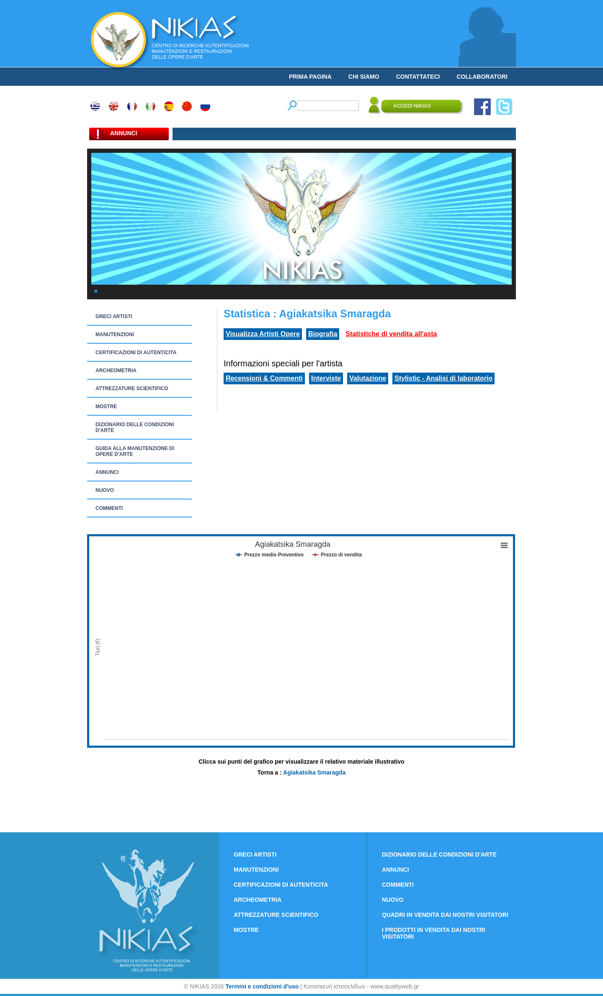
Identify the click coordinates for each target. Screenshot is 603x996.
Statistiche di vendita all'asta (391, 333)
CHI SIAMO (363, 76)
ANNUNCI (107, 472)
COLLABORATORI (482, 76)
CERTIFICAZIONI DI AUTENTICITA (135, 352)
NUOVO (104, 490)
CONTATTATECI (418, 76)
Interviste (326, 378)
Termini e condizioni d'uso (262, 986)
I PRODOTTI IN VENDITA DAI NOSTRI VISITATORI (433, 933)
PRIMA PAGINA (310, 76)
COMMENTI (109, 508)
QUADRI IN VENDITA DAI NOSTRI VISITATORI (445, 914)
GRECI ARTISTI (113, 316)
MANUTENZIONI (114, 334)
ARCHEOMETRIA (116, 370)
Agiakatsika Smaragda (314, 772)
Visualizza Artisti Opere (263, 333)
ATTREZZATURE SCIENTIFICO (131, 388)
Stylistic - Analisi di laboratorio (443, 378)
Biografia (322, 333)
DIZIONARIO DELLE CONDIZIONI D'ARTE (134, 427)
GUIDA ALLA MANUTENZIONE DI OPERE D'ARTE (134, 451)
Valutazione (367, 378)
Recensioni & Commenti (264, 378)
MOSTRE (106, 406)
